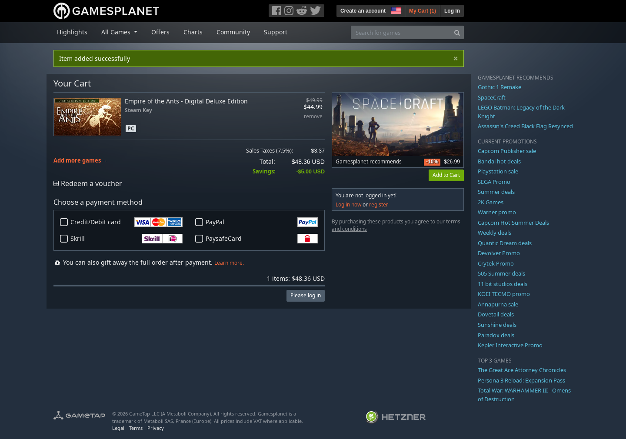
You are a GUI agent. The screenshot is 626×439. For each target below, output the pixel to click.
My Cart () (422, 11)
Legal (118, 428)
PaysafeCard (262, 238)
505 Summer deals (501, 273)
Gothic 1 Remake (499, 87)
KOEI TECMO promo (504, 294)
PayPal (262, 222)
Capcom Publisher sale (507, 151)
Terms (136, 428)
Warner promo (497, 212)
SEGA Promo (494, 182)
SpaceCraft (492, 97)
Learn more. (229, 262)
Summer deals (496, 192)
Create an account (363, 11)
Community (233, 32)
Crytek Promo (496, 263)
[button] (395, 9)
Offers (160, 32)
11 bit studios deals (502, 284)
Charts (193, 32)
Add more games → (80, 160)
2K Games (490, 202)
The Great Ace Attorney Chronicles (522, 370)
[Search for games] (401, 32)
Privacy (155, 428)
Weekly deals (494, 232)
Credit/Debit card (126, 222)
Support (275, 32)
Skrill (126, 238)
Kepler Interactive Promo (510, 345)
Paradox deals (496, 335)
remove (313, 117)
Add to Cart (446, 175)
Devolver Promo (499, 253)
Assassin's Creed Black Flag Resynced (525, 126)
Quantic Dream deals (505, 243)
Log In (452, 11)
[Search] (457, 32)
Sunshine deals (497, 325)
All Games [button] (116, 32)
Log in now (348, 204)
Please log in (305, 295)
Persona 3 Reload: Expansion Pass (521, 380)
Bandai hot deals (499, 161)
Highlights (72, 32)
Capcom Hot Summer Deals (513, 222)
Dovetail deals (496, 314)
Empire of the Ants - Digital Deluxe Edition (186, 101)
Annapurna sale (498, 304)
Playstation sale (498, 171)
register (378, 204)
